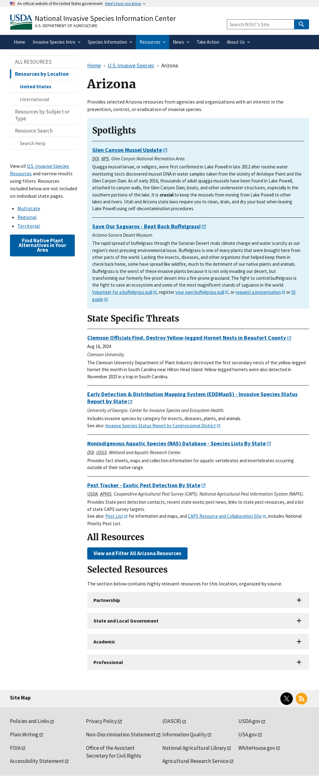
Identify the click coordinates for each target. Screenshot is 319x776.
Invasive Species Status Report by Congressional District (160, 426)
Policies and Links (29, 721)
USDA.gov (249, 721)
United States (35, 86)
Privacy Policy (101, 721)
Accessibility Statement (37, 761)
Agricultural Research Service (195, 761)
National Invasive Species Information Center (105, 18)
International (34, 99)
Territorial (28, 226)
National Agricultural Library (194, 747)
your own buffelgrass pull (199, 292)
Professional (108, 662)
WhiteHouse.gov (256, 747)
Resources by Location (42, 73)
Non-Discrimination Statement (120, 734)
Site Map (20, 697)
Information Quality (184, 734)
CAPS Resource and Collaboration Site (225, 516)
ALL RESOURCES (33, 61)
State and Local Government (126, 621)
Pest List (114, 516)
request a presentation (258, 292)
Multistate (28, 208)
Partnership (106, 600)
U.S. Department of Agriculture (66, 25)
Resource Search (34, 130)
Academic (104, 641)
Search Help (32, 143)
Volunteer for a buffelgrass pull (122, 292)
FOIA (15, 747)
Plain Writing (24, 734)
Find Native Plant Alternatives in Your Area (42, 245)
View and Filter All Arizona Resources (137, 553)
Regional (27, 217)
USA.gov (247, 734)
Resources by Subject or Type (42, 115)
